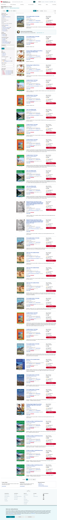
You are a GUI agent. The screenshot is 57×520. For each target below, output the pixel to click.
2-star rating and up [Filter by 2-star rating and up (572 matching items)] (7, 70)
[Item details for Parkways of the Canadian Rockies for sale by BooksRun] (20, 364)
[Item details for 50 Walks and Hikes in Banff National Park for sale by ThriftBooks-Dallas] (20, 426)
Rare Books (22, 4)
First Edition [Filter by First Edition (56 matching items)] (4, 38)
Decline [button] (20, 516)
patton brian (7, 7)
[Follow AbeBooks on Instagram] (43, 499)
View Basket (6, 500)
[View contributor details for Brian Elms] (28, 205)
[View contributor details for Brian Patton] (28, 253)
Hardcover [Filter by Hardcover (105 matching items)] (4, 34)
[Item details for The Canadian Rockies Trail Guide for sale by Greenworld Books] (20, 243)
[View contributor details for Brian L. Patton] (28, 66)
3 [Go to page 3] (11, 10)
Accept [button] (10, 516)
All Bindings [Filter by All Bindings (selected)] (4, 33)
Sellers (47, 4)
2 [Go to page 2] (9, 10)
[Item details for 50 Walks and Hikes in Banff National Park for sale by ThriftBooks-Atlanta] (20, 441)
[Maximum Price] (8, 58)
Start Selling (54, 4)
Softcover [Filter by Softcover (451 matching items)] (4, 35)
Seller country (4, 66)
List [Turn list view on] (35, 10)
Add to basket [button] (51, 24)
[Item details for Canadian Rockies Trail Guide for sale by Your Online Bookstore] (20, 100)
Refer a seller (15, 499)
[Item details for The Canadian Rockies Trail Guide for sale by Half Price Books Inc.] (20, 349)
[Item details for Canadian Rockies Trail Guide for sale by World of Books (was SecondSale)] (20, 85)
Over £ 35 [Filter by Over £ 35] (4, 55)
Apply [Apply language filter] (3, 48)
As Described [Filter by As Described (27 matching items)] (4, 30)
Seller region (3, 64)
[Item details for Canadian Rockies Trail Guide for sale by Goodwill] (20, 334)
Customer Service (35, 496)
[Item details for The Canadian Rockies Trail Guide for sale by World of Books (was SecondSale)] (20, 21)
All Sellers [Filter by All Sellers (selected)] (4, 69)
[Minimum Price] (3, 58)
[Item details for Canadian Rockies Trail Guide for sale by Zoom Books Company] (20, 144)
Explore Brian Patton (40, 32)
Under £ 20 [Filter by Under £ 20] (4, 53)
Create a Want (4, 486)
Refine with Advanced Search (14, 7)
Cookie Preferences (26, 500)
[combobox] (22, 2)
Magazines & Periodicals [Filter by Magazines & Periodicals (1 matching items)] (6, 16)
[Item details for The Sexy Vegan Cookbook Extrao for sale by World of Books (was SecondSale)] (20, 70)
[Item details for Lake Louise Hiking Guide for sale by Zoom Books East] (20, 175)
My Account (46, 1)
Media (24, 496)
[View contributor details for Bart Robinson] (33, 422)
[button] (55, 13)
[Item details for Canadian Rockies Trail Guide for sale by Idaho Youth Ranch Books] (20, 318)
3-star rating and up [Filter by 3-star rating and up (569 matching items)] (7, 71)
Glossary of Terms (41, 484)
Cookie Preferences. (11, 513)
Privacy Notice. (19, 514)
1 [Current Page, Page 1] (7, 10)
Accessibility (25, 503)
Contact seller (28, 44)
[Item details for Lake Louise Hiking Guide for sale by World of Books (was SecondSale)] (20, 114)
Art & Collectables (31, 4)
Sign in (43, 1)
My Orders (6, 499)
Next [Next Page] (14, 10)
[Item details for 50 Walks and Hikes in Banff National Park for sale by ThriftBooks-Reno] (20, 455)
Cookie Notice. (33, 513)
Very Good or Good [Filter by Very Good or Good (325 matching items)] (6, 28)
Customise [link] (29, 516)
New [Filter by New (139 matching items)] (3, 26)
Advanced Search (3, 4)
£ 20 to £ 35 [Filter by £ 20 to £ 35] (4, 54)
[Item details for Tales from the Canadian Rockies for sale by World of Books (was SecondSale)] (20, 257)
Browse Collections (13, 4)
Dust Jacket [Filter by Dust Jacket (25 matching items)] (4, 40)
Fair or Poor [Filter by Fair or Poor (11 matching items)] (4, 29)
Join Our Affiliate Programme (18, 496)
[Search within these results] (35, 13)
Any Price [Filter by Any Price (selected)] (3, 52)
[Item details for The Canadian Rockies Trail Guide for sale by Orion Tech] (20, 41)
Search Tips (40, 483)
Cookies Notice (26, 502)
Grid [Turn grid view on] (38, 10)
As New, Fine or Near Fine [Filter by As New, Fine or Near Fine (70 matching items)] (6, 27)
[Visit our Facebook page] (43, 495)
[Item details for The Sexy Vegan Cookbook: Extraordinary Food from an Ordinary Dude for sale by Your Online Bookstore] (20, 55)
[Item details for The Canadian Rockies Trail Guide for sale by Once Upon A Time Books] (20, 303)
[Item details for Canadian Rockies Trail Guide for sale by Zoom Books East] (20, 160)
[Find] (34, 2)
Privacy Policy (25, 499)
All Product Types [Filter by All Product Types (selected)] (5, 14)
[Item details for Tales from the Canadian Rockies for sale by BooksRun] (20, 288)
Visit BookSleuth (22, 486)
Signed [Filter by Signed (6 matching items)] (3, 39)
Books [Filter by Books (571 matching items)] (4, 15)
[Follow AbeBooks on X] (43, 497)
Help (54, 1)
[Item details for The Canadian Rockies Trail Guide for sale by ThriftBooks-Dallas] (20, 380)
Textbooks (39, 4)
